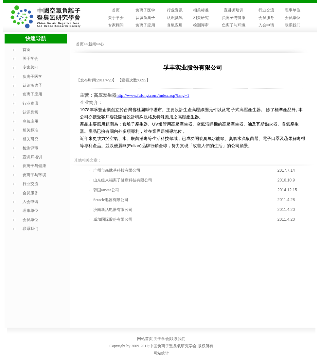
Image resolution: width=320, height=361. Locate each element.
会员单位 (292, 17)
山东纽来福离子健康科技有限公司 (122, 180)
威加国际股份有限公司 (113, 219)
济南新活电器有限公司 (113, 209)
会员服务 (266, 17)
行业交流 (266, 10)
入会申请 (266, 25)
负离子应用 (145, 25)
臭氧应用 (175, 25)
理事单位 (292, 10)
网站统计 (161, 353)
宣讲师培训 (233, 10)
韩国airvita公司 (106, 190)
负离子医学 (145, 10)
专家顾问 (116, 25)
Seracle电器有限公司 (110, 200)
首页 (116, 10)
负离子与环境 (233, 25)
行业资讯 (175, 10)
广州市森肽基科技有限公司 (116, 170)
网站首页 (145, 338)
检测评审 (201, 25)
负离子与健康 (233, 17)
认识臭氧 (175, 17)
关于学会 (116, 17)
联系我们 (292, 25)
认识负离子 (145, 17)
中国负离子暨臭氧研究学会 (173, 346)
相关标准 (201, 10)
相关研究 (201, 17)
